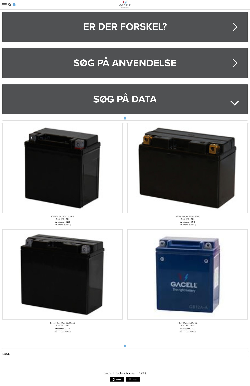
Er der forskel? (125, 27)
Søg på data (125, 99)
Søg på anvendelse (125, 63)
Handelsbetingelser (125, 373)
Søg (9, 4)
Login (14, 4)
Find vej (107, 373)
